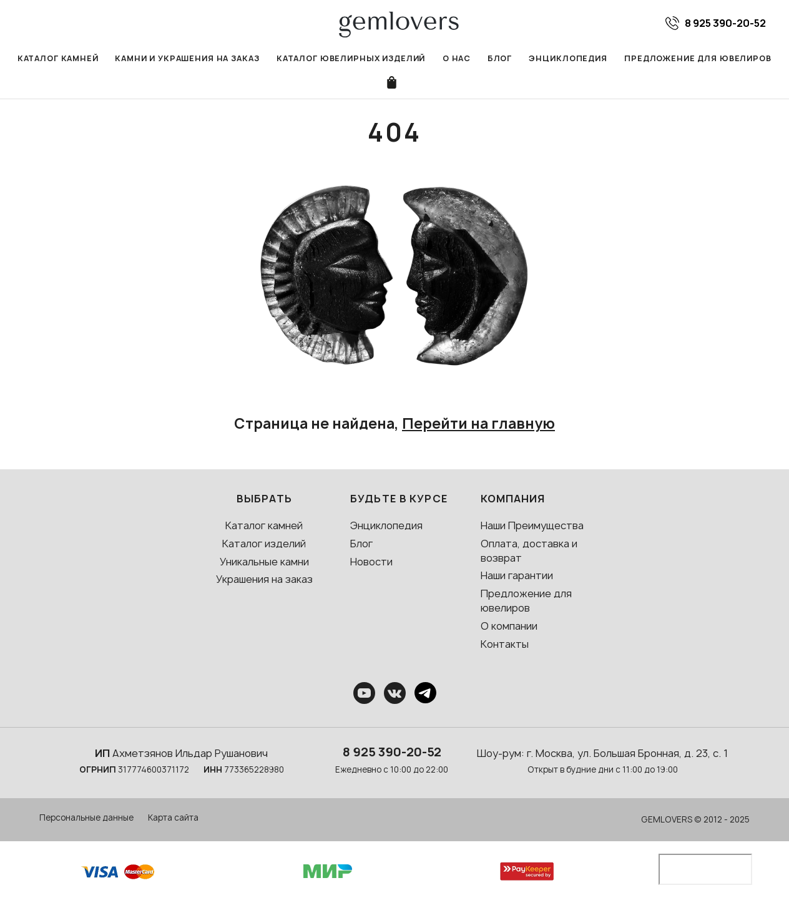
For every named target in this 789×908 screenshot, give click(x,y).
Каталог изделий (264, 545)
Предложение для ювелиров (693, 58)
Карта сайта (173, 818)
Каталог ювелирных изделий (351, 58)
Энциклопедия (565, 58)
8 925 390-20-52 (392, 753)
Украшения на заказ (264, 580)
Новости (371, 562)
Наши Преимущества (532, 527)
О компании (509, 627)
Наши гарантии (517, 576)
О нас (455, 58)
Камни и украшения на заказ (190, 58)
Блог (498, 58)
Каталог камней (63, 58)
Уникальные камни (264, 562)
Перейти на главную (478, 424)
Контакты (505, 645)
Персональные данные (86, 818)
